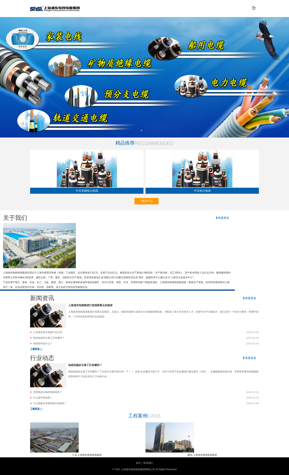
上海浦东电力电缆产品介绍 (47, 332)
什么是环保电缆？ (42, 397)
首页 (138, 463)
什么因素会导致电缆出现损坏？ (50, 403)
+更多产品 (146, 201)
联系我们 (148, 463)
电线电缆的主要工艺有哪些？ (48, 337)
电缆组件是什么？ (42, 343)
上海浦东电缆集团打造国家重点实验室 (90, 305)
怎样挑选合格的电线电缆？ (47, 392)
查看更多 (222, 217)
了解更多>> (36, 349)
